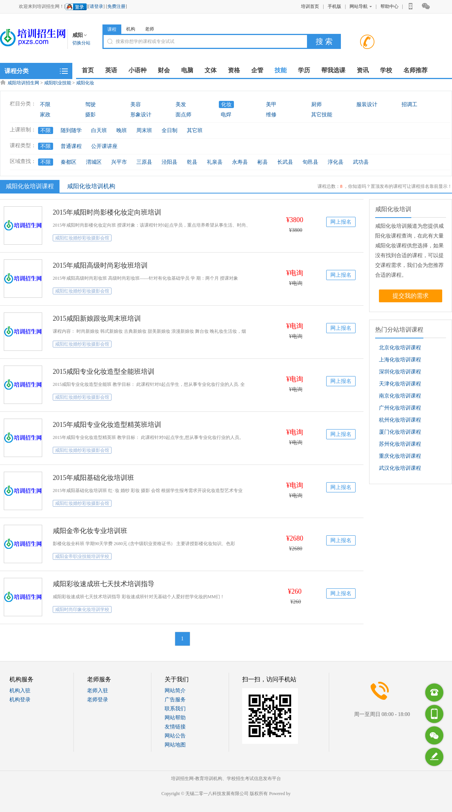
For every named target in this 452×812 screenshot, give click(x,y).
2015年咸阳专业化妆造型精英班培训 (107, 424)
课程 (111, 29)
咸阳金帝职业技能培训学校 (82, 556)
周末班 (144, 130)
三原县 (144, 162)
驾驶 (90, 104)
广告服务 (175, 699)
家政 (45, 114)
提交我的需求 (410, 296)
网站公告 (175, 736)
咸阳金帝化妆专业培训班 (90, 531)
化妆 (226, 104)
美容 (135, 104)
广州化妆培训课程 (400, 408)
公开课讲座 (104, 146)
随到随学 (71, 130)
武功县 (361, 162)
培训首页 (310, 6)
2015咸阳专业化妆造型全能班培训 (103, 371)
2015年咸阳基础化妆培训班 (93, 477)
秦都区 (68, 162)
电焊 (226, 114)
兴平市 (119, 162)
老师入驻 (97, 690)
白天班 (99, 130)
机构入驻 (20, 690)
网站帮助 (175, 718)
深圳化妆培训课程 (400, 372)
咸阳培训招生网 (23, 82)
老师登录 (97, 699)
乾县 (192, 162)
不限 (45, 104)
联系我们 (175, 708)
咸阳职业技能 (57, 82)
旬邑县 (310, 162)
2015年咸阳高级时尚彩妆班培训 (100, 265)
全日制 (169, 130)
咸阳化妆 (85, 82)
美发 (181, 104)
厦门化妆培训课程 (400, 432)
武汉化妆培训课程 (400, 468)
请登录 (96, 6)
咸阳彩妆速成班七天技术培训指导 (103, 584)
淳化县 (336, 162)
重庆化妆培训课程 (400, 456)
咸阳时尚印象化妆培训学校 (82, 609)
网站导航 (361, 6)
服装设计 (366, 104)
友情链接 (175, 727)
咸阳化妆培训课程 (29, 186)
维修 (271, 114)
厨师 (316, 104)
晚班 (121, 130)
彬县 (262, 162)
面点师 (183, 114)
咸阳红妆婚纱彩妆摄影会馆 (82, 238)
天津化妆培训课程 (400, 384)
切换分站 (81, 43)
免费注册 (116, 6)
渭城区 (94, 162)
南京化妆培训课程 (400, 396)
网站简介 (175, 690)
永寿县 (240, 162)
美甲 (271, 104)
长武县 (285, 162)
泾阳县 (169, 162)
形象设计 (140, 114)
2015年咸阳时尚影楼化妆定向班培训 (107, 212)
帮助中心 (389, 6)
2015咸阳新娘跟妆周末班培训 (97, 318)
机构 (130, 29)
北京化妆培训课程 (400, 347)
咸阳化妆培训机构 (91, 186)
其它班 (195, 130)
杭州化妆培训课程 (400, 420)
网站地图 (175, 745)
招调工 (409, 104)
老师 (149, 29)
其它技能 (321, 114)
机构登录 (20, 699)
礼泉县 (215, 162)
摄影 (90, 114)
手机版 (334, 6)
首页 (88, 70)
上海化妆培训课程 (400, 360)
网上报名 (340, 222)
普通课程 (71, 146)
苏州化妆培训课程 (400, 444)
